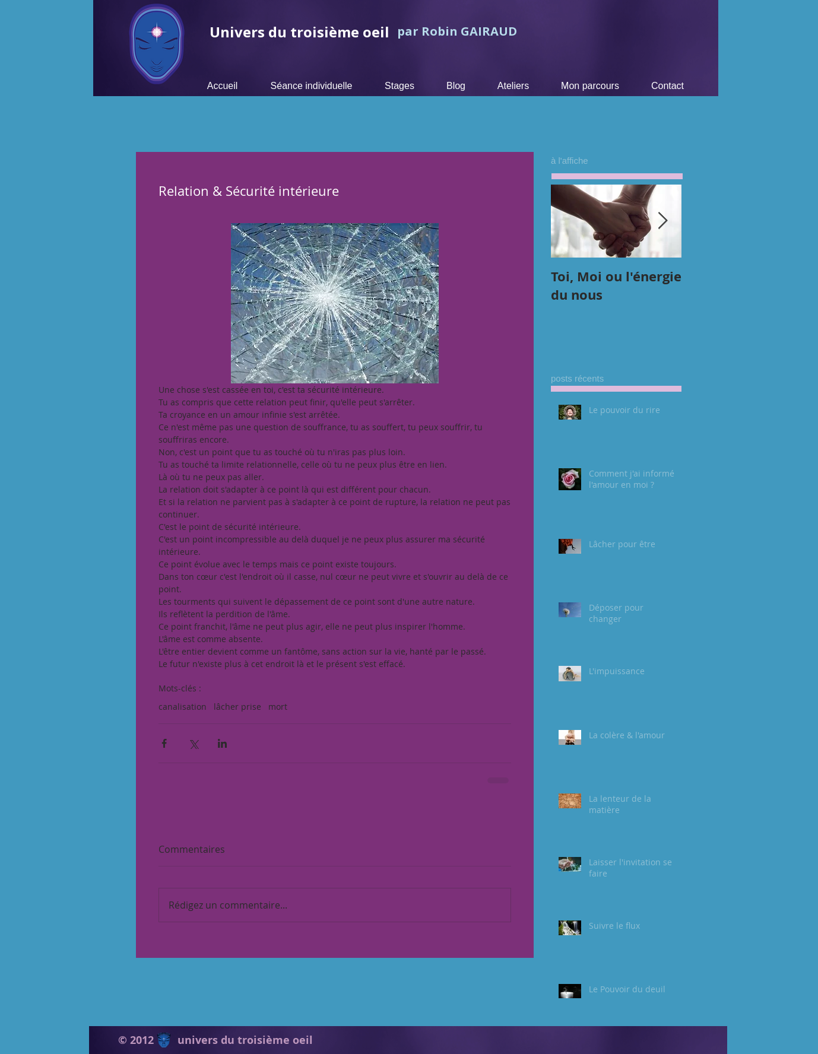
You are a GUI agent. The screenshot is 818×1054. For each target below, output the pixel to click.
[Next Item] (662, 221)
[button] (399, 86)
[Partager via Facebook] (164, 743)
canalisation (182, 706)
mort (277, 706)
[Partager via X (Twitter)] (193, 743)
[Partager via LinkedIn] (222, 743)
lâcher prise (237, 706)
